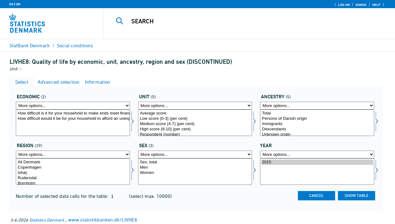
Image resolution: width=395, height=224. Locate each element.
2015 (317, 162)
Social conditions (75, 45)
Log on (344, 4)
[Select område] (73, 171)
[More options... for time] (317, 154)
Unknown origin (317, 134)
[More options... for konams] (195, 154)
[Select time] (317, 171)
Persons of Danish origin (317, 118)
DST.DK (14, 4)
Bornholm (73, 183)
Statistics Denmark (46, 219)
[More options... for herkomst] (317, 106)
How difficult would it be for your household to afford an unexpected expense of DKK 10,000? (73, 118)
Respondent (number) (195, 134)
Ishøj (73, 172)
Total (317, 113)
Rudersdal (73, 178)
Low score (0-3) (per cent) (195, 118)
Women (195, 172)
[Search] (243, 21)
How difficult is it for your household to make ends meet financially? (73, 113)
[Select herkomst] (317, 123)
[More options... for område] (73, 154)
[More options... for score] (195, 106)
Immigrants (317, 124)
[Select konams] (195, 171)
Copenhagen (73, 167)
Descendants (317, 129)
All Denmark (73, 162)
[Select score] (195, 123)
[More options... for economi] (73, 106)
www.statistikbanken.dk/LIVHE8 (102, 219)
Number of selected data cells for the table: (63, 196)
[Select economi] (73, 123)
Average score (195, 113)
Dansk (361, 4)
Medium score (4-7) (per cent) (195, 124)
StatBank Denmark (29, 45)
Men (195, 167)
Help (376, 4)
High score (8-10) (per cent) (195, 129)
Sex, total (195, 162)
